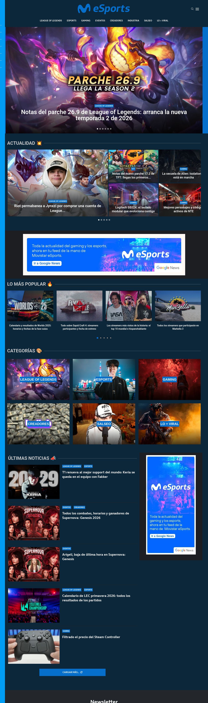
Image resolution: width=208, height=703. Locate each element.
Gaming (85, 20)
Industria (133, 20)
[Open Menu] (197, 9)
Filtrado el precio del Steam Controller (91, 642)
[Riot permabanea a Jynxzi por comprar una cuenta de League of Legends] (58, 183)
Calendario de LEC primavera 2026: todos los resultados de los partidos (96, 599)
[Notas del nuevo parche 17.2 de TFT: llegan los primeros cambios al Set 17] (133, 166)
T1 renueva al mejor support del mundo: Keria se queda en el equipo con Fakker (98, 474)
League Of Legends (51, 20)
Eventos (100, 20)
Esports (71, 20)
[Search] (192, 9)
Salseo (148, 20)
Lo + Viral (162, 20)
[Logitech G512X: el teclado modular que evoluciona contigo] (133, 199)
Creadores (116, 20)
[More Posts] (72, 672)
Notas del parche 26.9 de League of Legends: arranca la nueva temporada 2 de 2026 (104, 115)
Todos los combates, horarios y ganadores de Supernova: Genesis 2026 (95, 515)
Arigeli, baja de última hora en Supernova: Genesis (93, 556)
